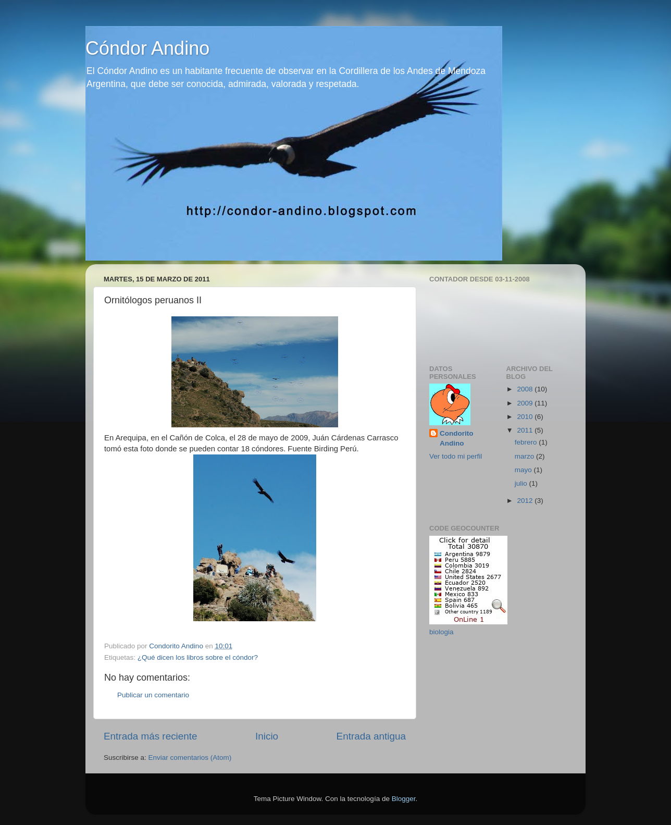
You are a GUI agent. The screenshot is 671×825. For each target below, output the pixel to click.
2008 (526, 389)
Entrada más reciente (150, 736)
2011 (526, 430)
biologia (441, 632)
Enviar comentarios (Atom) (190, 757)
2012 (526, 500)
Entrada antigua (371, 736)
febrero (527, 442)
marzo (525, 456)
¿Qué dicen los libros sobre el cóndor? (198, 657)
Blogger (404, 799)
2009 (526, 403)
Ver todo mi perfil (455, 456)
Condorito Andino (456, 438)
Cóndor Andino (147, 48)
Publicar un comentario (153, 695)
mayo (524, 470)
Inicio (266, 736)
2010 (526, 417)
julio (522, 483)
